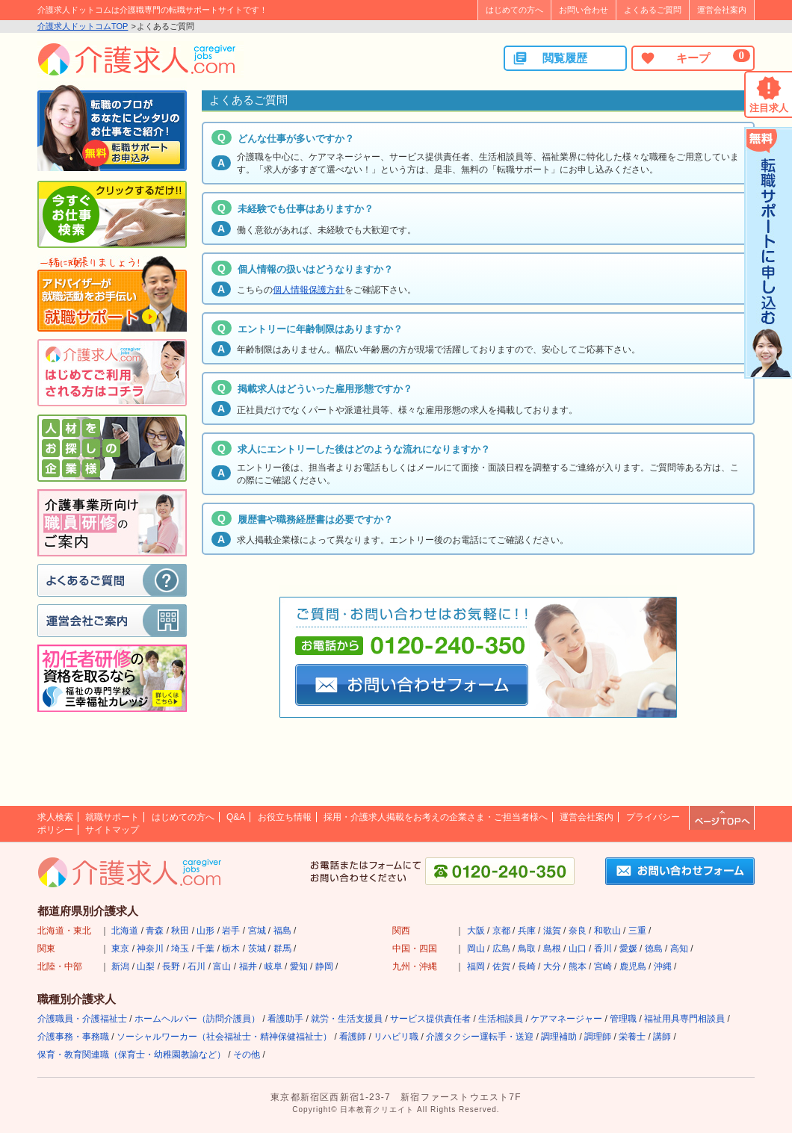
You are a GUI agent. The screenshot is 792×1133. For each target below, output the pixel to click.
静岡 (324, 966)
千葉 (205, 948)
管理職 (623, 1019)
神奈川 (150, 948)
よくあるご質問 (652, 9)
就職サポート (112, 817)
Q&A (235, 817)
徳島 (654, 948)
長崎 (527, 966)
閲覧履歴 (550, 58)
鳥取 (527, 948)
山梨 (146, 966)
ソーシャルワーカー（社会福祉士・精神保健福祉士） (224, 1036)
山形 (205, 930)
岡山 (476, 948)
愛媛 (628, 948)
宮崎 (603, 966)
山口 (578, 948)
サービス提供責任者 (430, 1019)
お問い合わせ (583, 9)
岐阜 (273, 966)
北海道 (124, 930)
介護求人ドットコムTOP (82, 26)
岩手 (231, 930)
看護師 (352, 1036)
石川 (196, 966)
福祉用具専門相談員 (684, 1019)
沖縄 (663, 966)
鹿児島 (632, 966)
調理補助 (559, 1036)
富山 (222, 966)
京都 (501, 930)
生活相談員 (500, 1019)
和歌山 (607, 930)
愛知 (299, 966)
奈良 (578, 930)
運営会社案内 (721, 9)
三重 (637, 930)
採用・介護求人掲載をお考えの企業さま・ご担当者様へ (436, 817)
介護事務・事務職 (73, 1036)
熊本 (578, 966)
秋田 (180, 930)
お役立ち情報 (285, 817)
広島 (501, 948)
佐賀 (501, 966)
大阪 (476, 930)
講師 (662, 1036)
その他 (246, 1054)
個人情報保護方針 (308, 290)
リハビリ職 (396, 1036)
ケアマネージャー (566, 1019)
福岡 (476, 966)
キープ (694, 57)
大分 (552, 966)
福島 (282, 930)
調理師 (597, 1036)
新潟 (120, 966)
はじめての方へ (514, 9)
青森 (155, 930)
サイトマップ (112, 830)
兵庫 (527, 930)
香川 (603, 948)
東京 (120, 948)
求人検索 (55, 817)
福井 (248, 966)
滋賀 (552, 930)
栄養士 (632, 1036)
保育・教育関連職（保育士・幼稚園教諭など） (131, 1054)
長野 (171, 966)
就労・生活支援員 (347, 1019)
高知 (679, 948)
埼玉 (180, 948)
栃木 (231, 948)
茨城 (257, 948)
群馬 (282, 948)
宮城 (257, 930)
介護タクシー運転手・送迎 (479, 1036)
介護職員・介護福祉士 (82, 1019)
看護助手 (285, 1019)
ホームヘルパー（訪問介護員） (197, 1019)
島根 (552, 948)
